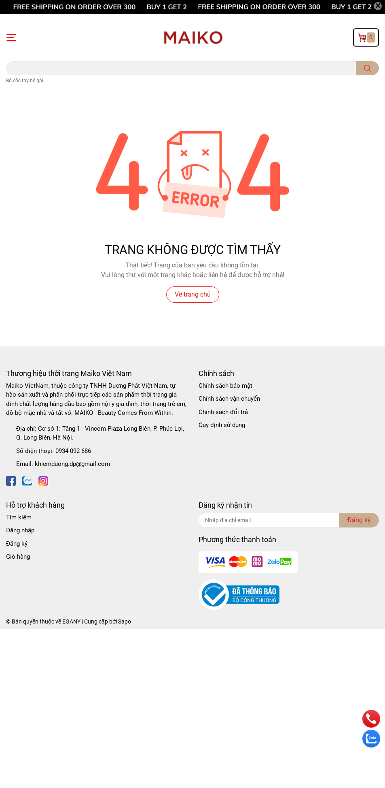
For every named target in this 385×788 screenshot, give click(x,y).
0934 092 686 (73, 451)
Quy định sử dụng (222, 425)
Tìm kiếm (19, 517)
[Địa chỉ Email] (289, 520)
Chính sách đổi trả (223, 412)
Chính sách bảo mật (225, 385)
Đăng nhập (20, 530)
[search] (367, 68)
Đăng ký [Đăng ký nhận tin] (359, 520)
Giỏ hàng (18, 556)
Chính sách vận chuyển (229, 398)
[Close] (378, 6)
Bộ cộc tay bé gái (24, 80)
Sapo (124, 621)
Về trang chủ (193, 294)
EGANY (71, 621)
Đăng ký (17, 543)
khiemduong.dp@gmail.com (72, 464)
